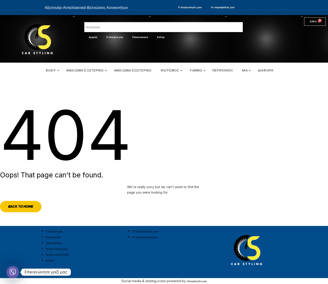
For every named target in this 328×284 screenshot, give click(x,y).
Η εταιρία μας (114, 37)
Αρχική (93, 37)
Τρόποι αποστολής (57, 254)
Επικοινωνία (140, 37)
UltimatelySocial (197, 281)
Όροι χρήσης (54, 243)
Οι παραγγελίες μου (223, 7)
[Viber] (13, 272)
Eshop (161, 37)
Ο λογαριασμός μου (190, 7)
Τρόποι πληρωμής (57, 249)
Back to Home (20, 206)
